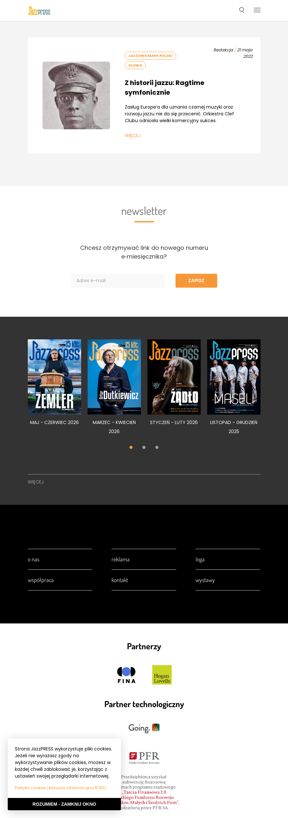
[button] (241, 10)
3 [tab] (157, 448)
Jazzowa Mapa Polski (150, 55)
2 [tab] (144, 448)
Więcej (133, 135)
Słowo (135, 65)
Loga (200, 559)
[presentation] (39, 10)
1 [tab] (131, 448)
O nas (33, 559)
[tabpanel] (54, 386)
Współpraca (41, 579)
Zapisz (196, 280)
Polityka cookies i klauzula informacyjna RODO (60, 788)
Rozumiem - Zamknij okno (64, 804)
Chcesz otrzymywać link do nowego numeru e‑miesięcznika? (144, 252)
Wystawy (205, 579)
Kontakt (120, 579)
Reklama (121, 559)
